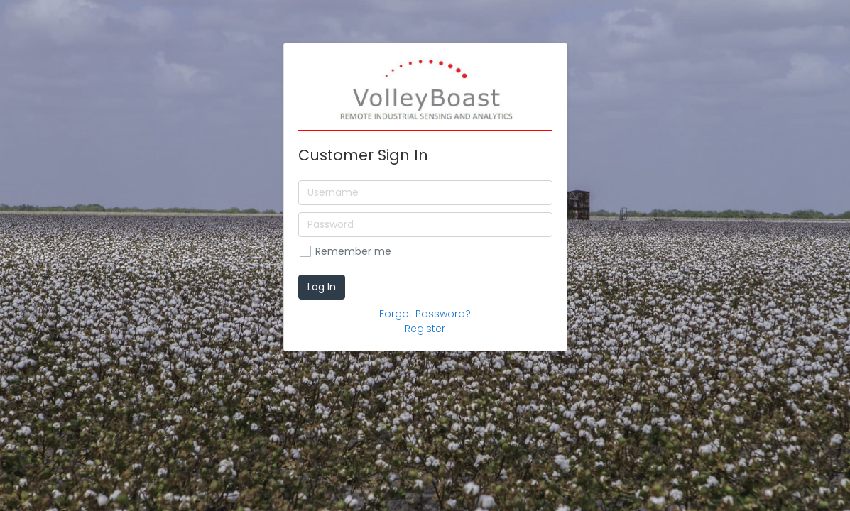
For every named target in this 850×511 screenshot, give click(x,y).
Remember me (353, 251)
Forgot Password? (425, 314)
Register (425, 329)
